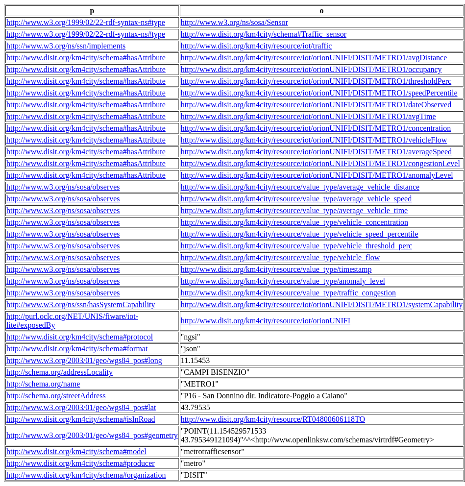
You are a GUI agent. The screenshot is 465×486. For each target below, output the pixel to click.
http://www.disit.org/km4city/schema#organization (86, 475)
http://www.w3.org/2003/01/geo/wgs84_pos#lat (81, 407)
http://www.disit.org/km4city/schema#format (76, 348)
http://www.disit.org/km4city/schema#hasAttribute (86, 57)
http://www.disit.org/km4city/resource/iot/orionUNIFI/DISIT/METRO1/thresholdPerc (316, 81)
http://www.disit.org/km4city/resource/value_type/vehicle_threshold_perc (296, 246)
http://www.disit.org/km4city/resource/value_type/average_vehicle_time (294, 210)
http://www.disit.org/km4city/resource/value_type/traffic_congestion (288, 293)
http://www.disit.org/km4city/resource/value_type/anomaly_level (283, 281)
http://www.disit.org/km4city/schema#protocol (79, 337)
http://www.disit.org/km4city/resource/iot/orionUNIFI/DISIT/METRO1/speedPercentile (319, 93)
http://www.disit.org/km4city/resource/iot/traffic (256, 46)
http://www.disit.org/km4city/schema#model (76, 451)
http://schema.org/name (43, 384)
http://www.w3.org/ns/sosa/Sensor (234, 22)
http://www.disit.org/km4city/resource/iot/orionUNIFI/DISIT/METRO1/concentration (316, 128)
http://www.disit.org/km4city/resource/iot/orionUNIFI (265, 320)
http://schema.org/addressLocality (59, 372)
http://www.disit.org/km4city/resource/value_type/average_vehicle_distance (300, 187)
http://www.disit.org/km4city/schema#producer (80, 463)
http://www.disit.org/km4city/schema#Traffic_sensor (263, 34)
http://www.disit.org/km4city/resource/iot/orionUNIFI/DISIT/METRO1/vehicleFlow (314, 140)
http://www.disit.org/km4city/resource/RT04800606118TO (273, 419)
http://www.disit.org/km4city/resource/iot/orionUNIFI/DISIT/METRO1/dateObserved (316, 104)
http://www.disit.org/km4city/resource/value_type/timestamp (276, 269)
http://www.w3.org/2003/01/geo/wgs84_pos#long (84, 360)
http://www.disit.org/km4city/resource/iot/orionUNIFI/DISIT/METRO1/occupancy (311, 69)
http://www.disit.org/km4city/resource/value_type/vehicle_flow (280, 257)
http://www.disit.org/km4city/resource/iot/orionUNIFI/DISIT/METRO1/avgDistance (314, 57)
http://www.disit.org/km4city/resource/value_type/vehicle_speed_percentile (299, 234)
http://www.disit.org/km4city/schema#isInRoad (80, 419)
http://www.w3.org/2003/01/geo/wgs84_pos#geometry (92, 435)
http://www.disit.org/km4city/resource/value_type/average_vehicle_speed (296, 198)
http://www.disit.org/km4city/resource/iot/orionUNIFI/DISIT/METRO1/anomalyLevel (317, 175)
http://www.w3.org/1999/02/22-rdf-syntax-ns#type (85, 22)
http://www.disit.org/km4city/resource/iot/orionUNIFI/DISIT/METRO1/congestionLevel (320, 163)
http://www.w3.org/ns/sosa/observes (63, 187)
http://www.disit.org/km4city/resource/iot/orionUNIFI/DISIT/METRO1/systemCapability (322, 304)
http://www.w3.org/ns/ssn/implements (65, 46)
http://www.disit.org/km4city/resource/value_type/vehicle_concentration (294, 222)
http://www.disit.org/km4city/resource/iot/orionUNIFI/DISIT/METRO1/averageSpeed (316, 151)
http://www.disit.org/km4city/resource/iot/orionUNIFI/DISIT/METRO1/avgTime (308, 116)
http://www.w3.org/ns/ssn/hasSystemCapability (80, 304)
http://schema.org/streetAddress (56, 395)
